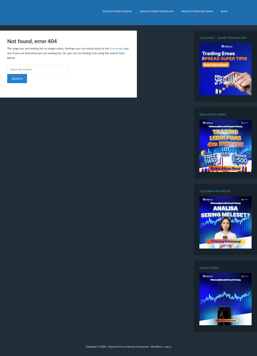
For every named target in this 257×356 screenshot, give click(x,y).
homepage (116, 48)
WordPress (157, 346)
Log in (168, 346)
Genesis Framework (138, 346)
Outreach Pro (115, 346)
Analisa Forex (56, 13)
